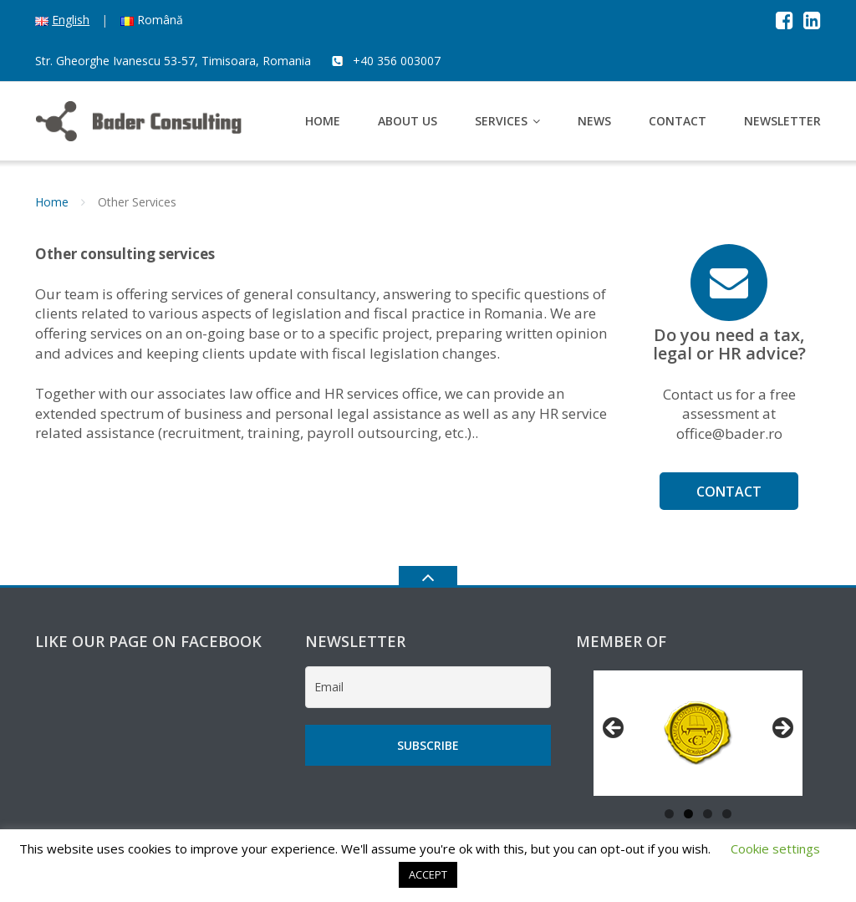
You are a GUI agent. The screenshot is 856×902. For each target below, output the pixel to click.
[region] (698, 733)
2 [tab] (688, 813)
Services (501, 121)
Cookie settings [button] (775, 848)
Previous (614, 728)
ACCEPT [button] (428, 874)
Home (322, 121)
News (594, 121)
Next (781, 728)
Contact (677, 121)
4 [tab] (726, 813)
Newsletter (782, 121)
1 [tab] (669, 813)
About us (407, 121)
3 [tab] (707, 813)
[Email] (427, 687)
